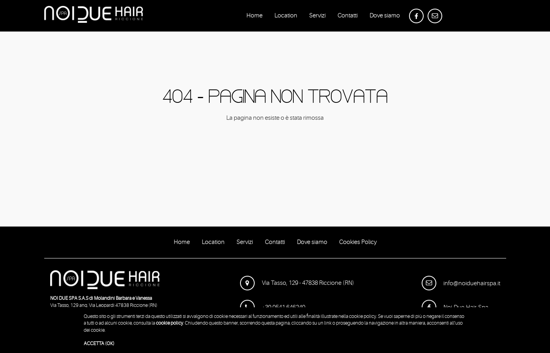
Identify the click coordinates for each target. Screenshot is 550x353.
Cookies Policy (358, 243)
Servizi (317, 17)
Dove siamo (385, 17)
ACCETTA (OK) (99, 343)
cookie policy (169, 323)
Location (285, 17)
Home (254, 17)
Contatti (348, 17)
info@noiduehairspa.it (461, 283)
